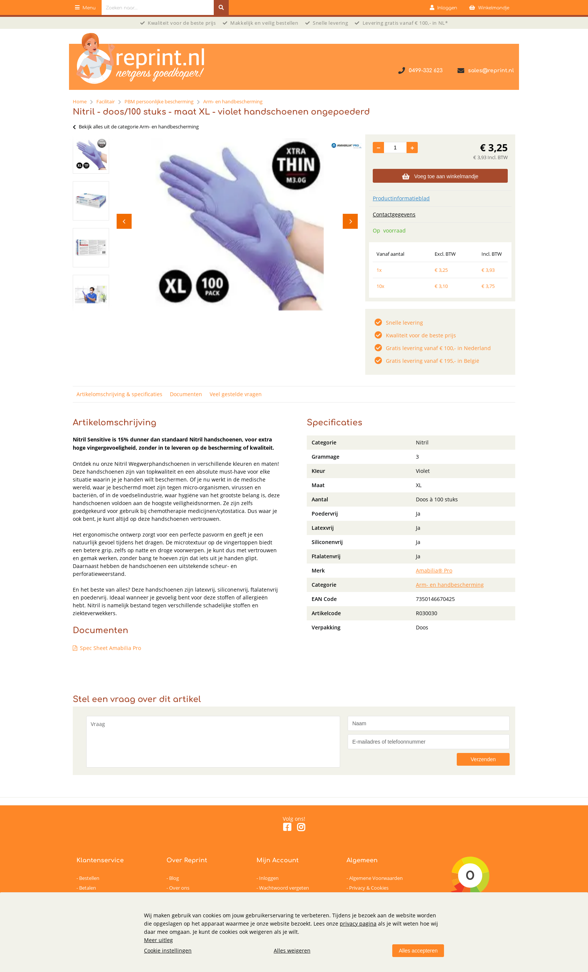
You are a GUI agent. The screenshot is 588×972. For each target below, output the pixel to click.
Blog (174, 878)
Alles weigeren (292, 950)
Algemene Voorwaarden (376, 878)
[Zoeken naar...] (221, 7)
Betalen (87, 887)
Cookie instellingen (168, 950)
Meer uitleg (158, 940)
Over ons (179, 887)
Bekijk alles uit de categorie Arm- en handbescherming (136, 126)
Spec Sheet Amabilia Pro (110, 647)
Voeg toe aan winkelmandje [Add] (440, 176)
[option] (91, 154)
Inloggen (269, 878)
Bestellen (89, 878)
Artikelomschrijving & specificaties (119, 394)
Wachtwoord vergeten (284, 887)
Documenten (186, 394)
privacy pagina (358, 923)
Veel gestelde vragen (236, 394)
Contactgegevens (394, 214)
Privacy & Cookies (368, 887)
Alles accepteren (418, 951)
